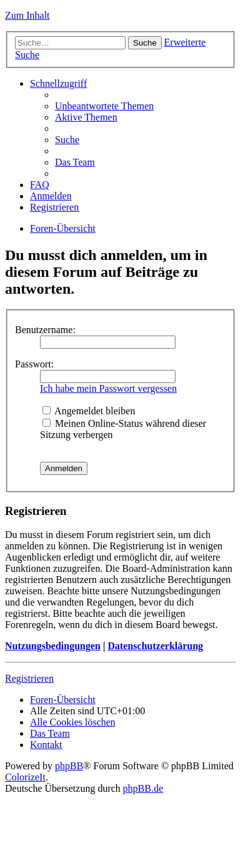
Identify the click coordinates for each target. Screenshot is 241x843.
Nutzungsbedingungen (53, 646)
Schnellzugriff (58, 83)
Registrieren (29, 678)
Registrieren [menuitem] (54, 207)
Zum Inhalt (27, 15)
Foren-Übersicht (63, 228)
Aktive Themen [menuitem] (86, 117)
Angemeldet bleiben (88, 411)
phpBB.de (143, 788)
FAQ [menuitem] (39, 184)
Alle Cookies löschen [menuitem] (73, 722)
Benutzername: (45, 329)
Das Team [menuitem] (75, 162)
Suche (145, 42)
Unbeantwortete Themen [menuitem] (104, 106)
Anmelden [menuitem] (51, 196)
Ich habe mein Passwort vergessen (108, 388)
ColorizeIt (25, 777)
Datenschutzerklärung (155, 646)
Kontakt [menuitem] (46, 744)
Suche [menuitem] (67, 139)
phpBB (69, 766)
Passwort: (34, 364)
